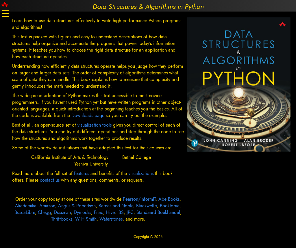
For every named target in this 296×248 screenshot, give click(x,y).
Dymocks (82, 212)
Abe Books (169, 199)
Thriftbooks (61, 219)
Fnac (98, 212)
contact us (50, 180)
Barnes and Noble (116, 205)
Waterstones (111, 219)
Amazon (47, 205)
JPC (130, 212)
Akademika (25, 205)
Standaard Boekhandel (158, 212)
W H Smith (86, 219)
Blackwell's (146, 205)
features (82, 173)
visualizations (141, 173)
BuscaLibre (24, 212)
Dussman (62, 212)
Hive (110, 212)
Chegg (44, 212)
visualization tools (94, 125)
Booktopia (170, 205)
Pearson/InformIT (139, 199)
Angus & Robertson (77, 205)
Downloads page (87, 115)
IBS (120, 212)
